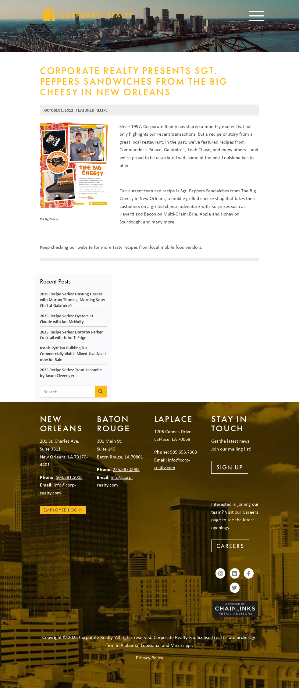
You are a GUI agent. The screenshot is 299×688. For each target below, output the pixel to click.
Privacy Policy (149, 657)
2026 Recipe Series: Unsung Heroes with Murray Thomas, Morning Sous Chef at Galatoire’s (72, 299)
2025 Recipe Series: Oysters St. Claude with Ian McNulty (67, 318)
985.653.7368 (183, 451)
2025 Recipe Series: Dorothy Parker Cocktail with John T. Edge (71, 334)
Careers (230, 546)
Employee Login (63, 510)
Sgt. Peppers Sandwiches (204, 190)
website (85, 247)
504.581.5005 (69, 477)
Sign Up (229, 467)
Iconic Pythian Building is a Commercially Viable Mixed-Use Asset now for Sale (73, 353)
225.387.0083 (126, 469)
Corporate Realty (87, 13)
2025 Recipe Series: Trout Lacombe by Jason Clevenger (71, 372)
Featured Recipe (92, 110)
